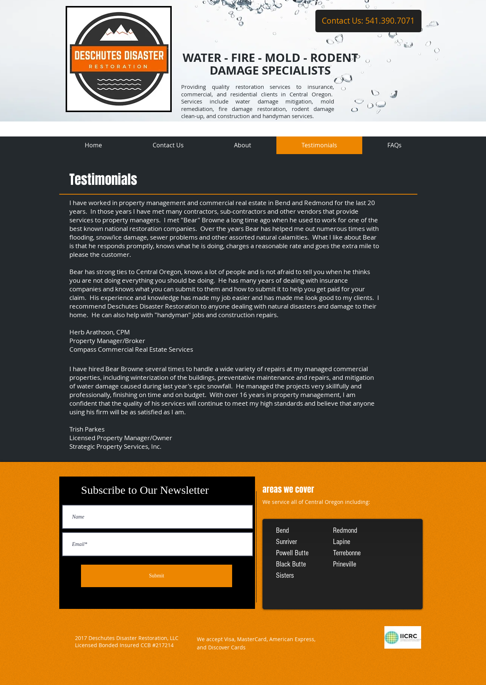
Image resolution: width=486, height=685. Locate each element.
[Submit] (156, 576)
